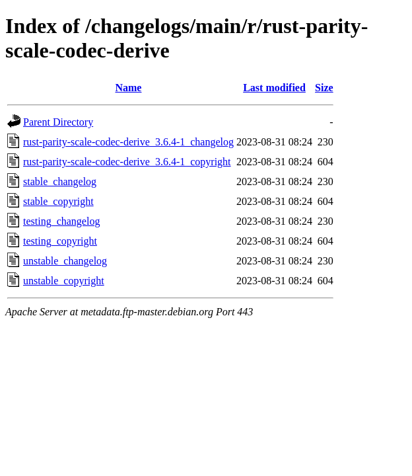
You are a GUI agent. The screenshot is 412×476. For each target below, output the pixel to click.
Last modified (274, 87)
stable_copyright (58, 201)
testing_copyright (60, 241)
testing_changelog (61, 221)
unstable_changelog (65, 260)
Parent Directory (58, 122)
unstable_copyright (63, 280)
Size (324, 87)
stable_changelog (59, 181)
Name (128, 87)
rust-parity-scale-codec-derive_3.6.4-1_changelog (128, 141)
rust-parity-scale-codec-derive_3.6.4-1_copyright (127, 161)
